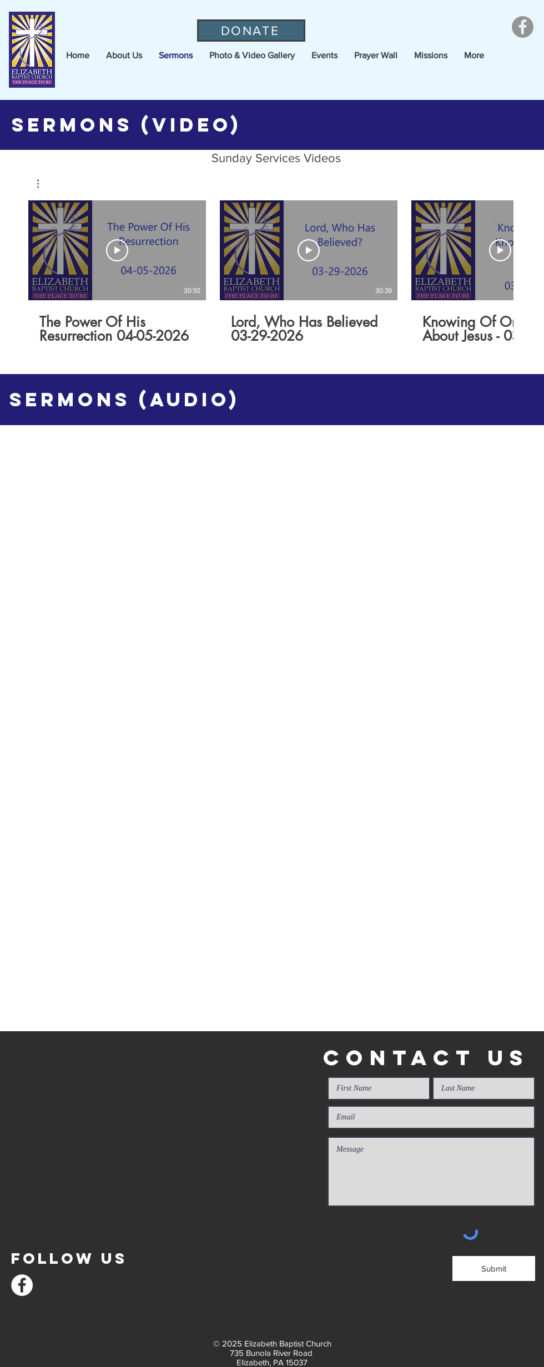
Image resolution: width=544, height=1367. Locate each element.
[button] (124, 55)
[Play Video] (117, 250)
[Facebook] (522, 27)
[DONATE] (251, 30)
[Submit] (493, 1268)
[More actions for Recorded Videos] (43, 184)
